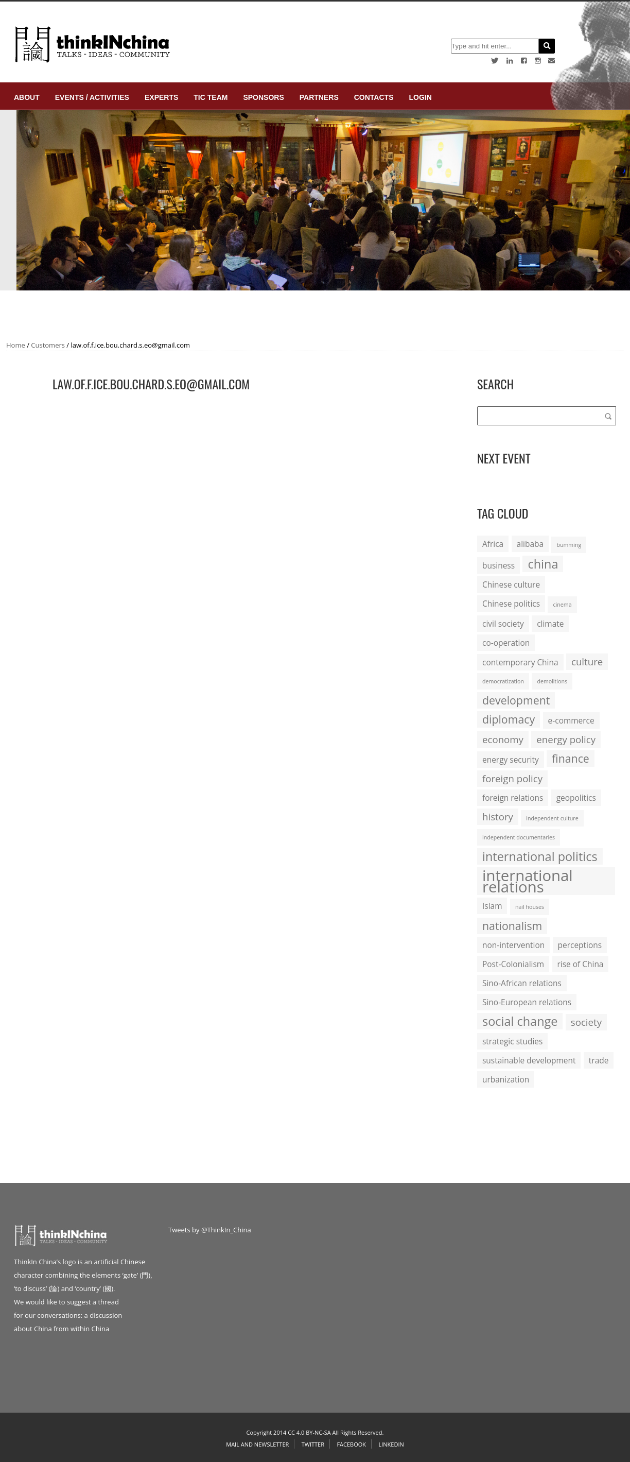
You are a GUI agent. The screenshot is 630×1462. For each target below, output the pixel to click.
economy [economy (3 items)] (502, 739)
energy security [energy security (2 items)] (510, 759)
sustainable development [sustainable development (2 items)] (528, 1060)
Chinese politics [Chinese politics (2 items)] (511, 603)
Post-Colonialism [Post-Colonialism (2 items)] (513, 964)
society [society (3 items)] (586, 1022)
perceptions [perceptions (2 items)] (580, 945)
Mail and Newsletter (257, 1444)
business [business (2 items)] (498, 565)
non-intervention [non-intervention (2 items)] (513, 945)
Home (15, 345)
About (27, 97)
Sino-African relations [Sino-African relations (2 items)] (522, 983)
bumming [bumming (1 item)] (568, 544)
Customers (48, 345)
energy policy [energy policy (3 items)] (566, 739)
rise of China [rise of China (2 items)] (580, 964)
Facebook (351, 1444)
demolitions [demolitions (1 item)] (552, 681)
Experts (161, 97)
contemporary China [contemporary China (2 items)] (520, 662)
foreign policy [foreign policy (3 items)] (512, 778)
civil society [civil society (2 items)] (503, 623)
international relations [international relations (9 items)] (527, 881)
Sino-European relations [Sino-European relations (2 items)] (526, 1002)
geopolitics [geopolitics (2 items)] (576, 797)
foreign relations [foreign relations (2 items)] (512, 797)
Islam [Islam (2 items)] (492, 905)
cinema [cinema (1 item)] (562, 604)
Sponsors (263, 97)
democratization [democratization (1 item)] (503, 681)
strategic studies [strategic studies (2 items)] (512, 1041)
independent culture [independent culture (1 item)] (552, 818)
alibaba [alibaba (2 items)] (530, 543)
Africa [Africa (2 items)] (492, 543)
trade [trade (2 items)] (599, 1060)
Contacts (374, 97)
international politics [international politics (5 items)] (540, 856)
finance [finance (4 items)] (570, 758)
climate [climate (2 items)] (550, 623)
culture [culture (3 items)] (587, 661)
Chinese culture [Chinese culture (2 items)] (511, 584)
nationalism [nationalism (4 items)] (512, 925)
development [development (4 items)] (516, 700)
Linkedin (391, 1444)
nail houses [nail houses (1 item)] (529, 906)
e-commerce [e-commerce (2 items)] (571, 720)
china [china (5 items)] (543, 564)
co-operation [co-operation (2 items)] (506, 642)
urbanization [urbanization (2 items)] (505, 1079)
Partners (319, 97)
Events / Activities (92, 97)
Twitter (313, 1444)
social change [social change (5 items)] (519, 1021)
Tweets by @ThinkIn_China (209, 1229)
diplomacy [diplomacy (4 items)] (508, 719)
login (420, 97)
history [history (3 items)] (497, 816)
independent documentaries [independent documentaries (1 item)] (518, 837)
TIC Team (210, 97)
